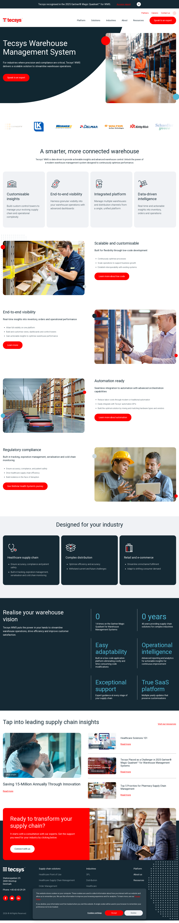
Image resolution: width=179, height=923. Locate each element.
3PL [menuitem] (88, 877)
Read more (8, 794)
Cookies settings (94, 913)
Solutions (95, 20)
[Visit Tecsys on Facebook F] (5, 900)
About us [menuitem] (138, 877)
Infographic (96, 749)
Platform (81, 20)
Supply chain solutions (50, 871)
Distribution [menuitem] (91, 883)
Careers (155, 13)
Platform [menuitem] (138, 871)
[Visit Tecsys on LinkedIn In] (18, 900)
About (124, 20)
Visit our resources (167, 726)
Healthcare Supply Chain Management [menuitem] (57, 883)
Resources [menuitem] (139, 883)
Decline (133, 913)
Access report (123, 4)
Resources (138, 20)
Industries (111, 20)
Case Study (11, 777)
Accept (114, 913)
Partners (145, 13)
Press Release (97, 774)
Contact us (165, 13)
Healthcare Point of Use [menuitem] (50, 877)
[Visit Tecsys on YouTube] (12, 900)
